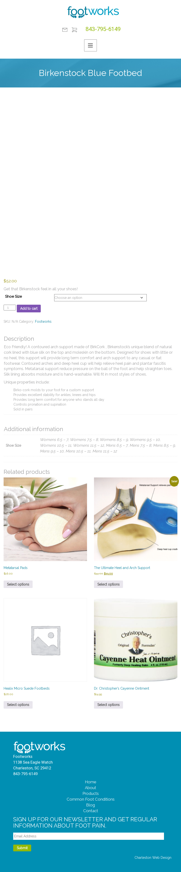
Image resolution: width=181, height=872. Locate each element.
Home (90, 781)
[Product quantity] (10, 307)
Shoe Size (13, 296)
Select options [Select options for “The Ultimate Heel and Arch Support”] (108, 584)
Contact (64, 29)
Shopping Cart (74, 29)
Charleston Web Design (152, 858)
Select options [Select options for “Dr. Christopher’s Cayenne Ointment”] (108, 705)
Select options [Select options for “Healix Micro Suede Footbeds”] (18, 705)
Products (90, 793)
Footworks (43, 321)
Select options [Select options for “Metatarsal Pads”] (18, 584)
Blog (90, 805)
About (90, 787)
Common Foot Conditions (91, 799)
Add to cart (28, 308)
